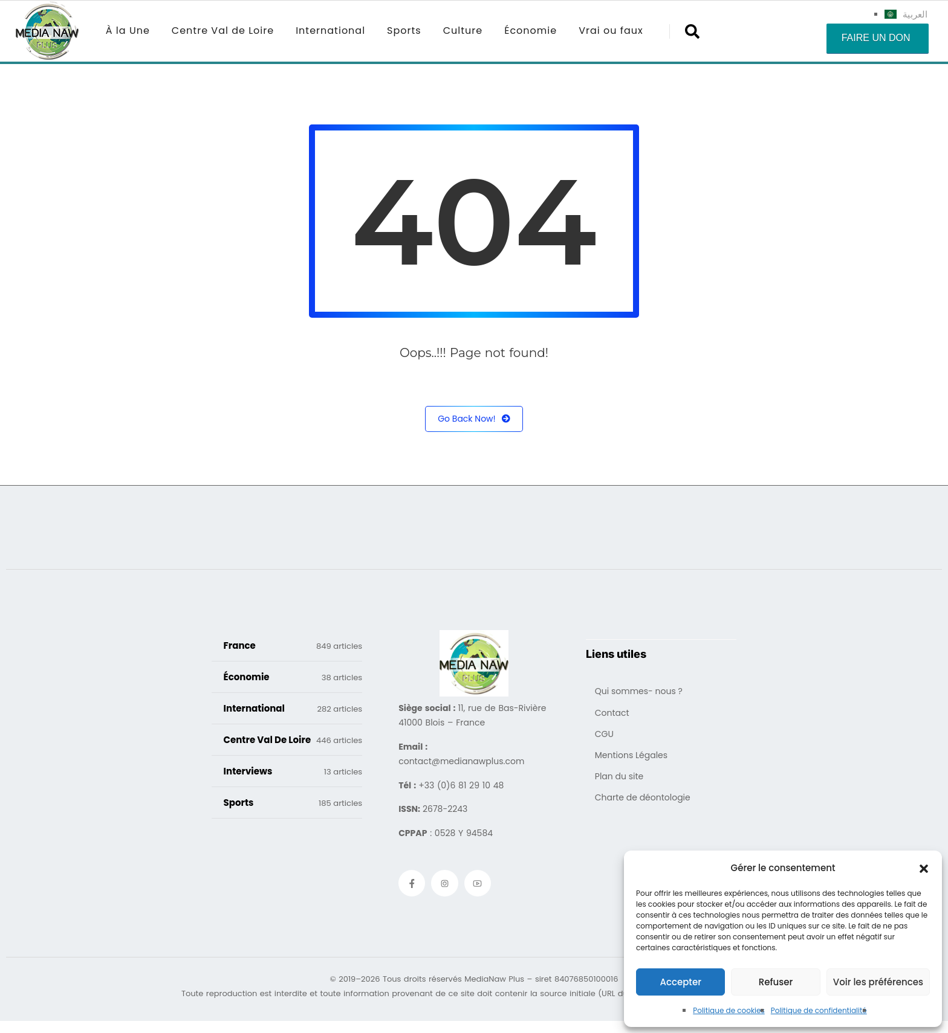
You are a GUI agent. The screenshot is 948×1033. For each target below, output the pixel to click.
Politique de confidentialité (819, 1010)
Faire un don (876, 38)
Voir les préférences (878, 982)
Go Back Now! (474, 418)
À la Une (128, 30)
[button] (924, 868)
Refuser (776, 982)
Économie (530, 30)
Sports (404, 30)
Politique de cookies (729, 1010)
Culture (462, 30)
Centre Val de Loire (223, 30)
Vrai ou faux (611, 30)
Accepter (680, 982)
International (330, 30)
